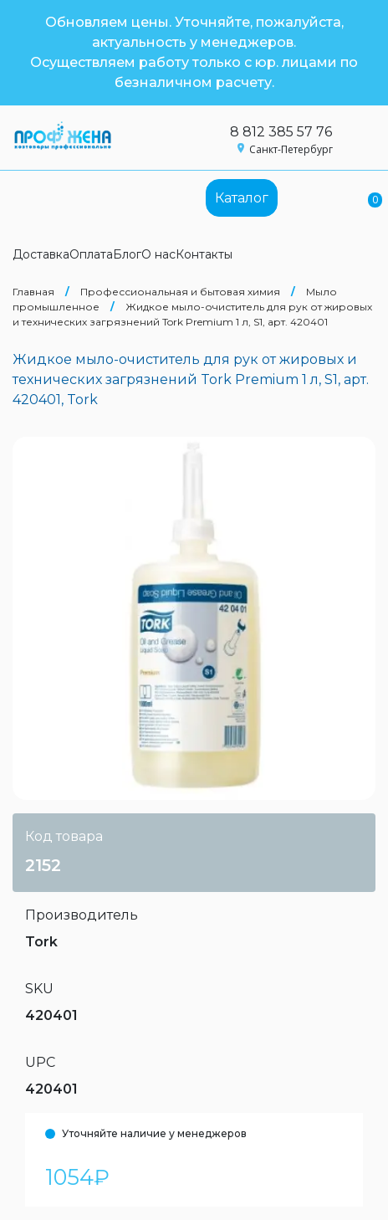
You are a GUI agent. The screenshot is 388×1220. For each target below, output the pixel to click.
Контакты (204, 254)
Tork (41, 942)
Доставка (41, 254)
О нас (158, 254)
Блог (127, 254)
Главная (33, 291)
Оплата (91, 254)
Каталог (241, 198)
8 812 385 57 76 (281, 132)
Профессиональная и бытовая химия (180, 291)
